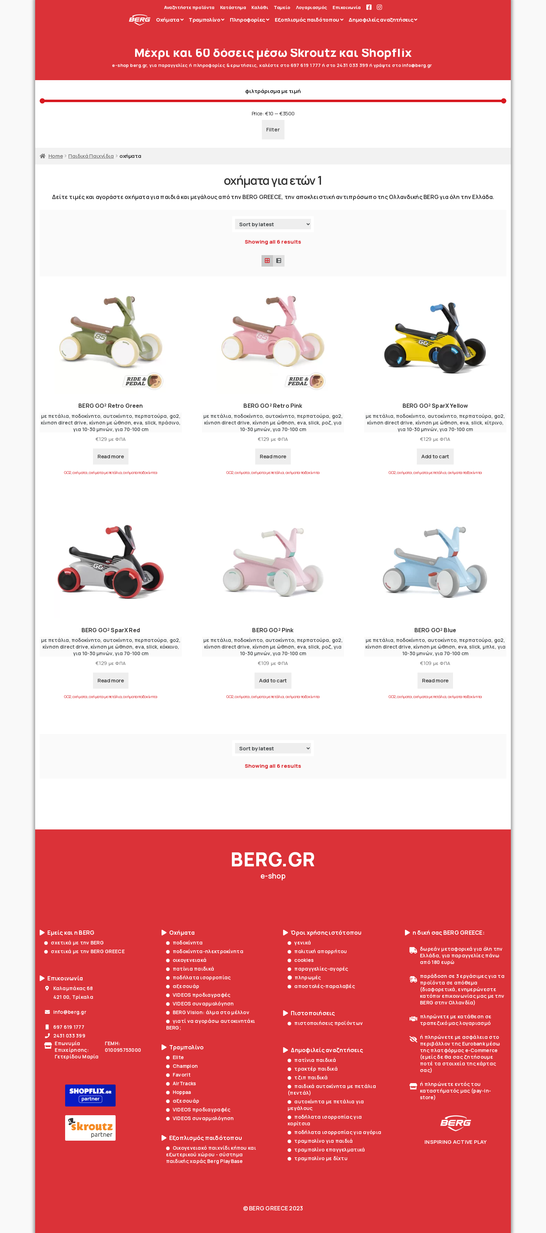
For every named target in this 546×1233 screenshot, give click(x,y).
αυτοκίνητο (117, 416)
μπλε (489, 646)
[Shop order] (273, 224)
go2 (174, 416)
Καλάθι (259, 7)
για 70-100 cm (131, 429)
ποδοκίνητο (85, 416)
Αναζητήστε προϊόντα (189, 7)
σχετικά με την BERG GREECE (84, 951)
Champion (182, 1066)
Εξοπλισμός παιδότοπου (202, 1138)
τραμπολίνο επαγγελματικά (326, 1149)
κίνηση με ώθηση (110, 422)
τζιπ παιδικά (308, 1077)
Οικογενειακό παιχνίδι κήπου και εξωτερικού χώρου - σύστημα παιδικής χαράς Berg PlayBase (211, 1154)
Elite (175, 1057)
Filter (273, 129)
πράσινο (168, 422)
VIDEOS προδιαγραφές (198, 994)
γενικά (299, 942)
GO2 (67, 472)
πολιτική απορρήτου (317, 951)
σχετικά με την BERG (74, 942)
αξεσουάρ (183, 986)
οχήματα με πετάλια (105, 472)
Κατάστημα (233, 7)
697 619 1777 (64, 1027)
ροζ (326, 422)
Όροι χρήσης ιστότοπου (322, 932)
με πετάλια (55, 416)
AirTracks (181, 1083)
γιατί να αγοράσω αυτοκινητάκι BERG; (210, 1024)
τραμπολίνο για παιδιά (320, 1141)
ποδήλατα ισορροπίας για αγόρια (334, 1132)
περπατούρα (150, 416)
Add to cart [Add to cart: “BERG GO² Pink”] (273, 680)
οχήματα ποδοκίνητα (140, 472)
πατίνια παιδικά (190, 968)
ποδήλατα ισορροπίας (198, 977)
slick (150, 422)
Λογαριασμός (311, 7)
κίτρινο (493, 422)
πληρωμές (304, 977)
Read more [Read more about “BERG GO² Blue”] (435, 680)
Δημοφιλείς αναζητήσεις (323, 1050)
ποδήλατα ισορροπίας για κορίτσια (325, 1120)
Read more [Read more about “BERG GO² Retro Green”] (111, 456)
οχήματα (79, 472)
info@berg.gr (65, 1012)
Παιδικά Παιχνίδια (91, 155)
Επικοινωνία (347, 7)
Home (55, 155)
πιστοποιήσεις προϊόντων (325, 1023)
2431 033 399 (64, 1035)
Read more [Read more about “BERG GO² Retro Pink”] (273, 456)
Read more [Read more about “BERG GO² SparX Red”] (111, 680)
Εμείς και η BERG (67, 932)
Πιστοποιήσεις (309, 1013)
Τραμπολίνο (183, 1047)
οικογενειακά (186, 960)
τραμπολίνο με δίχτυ (318, 1158)
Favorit (178, 1074)
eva (137, 422)
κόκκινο (169, 646)
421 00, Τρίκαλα (68, 997)
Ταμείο (282, 7)
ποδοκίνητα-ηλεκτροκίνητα (204, 951)
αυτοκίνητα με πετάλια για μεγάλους (326, 1104)
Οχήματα (178, 932)
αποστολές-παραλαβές (321, 986)
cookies (301, 960)
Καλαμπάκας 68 (68, 988)
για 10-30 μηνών (92, 429)
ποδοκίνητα (184, 942)
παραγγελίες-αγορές (318, 968)
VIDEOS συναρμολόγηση (200, 1003)
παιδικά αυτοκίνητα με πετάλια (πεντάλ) (332, 1089)
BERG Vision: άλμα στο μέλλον (208, 1012)
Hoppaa (178, 1092)
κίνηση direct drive (63, 422)
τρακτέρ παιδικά (313, 1068)
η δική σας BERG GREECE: (445, 932)
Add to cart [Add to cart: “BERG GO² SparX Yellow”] (435, 456)
